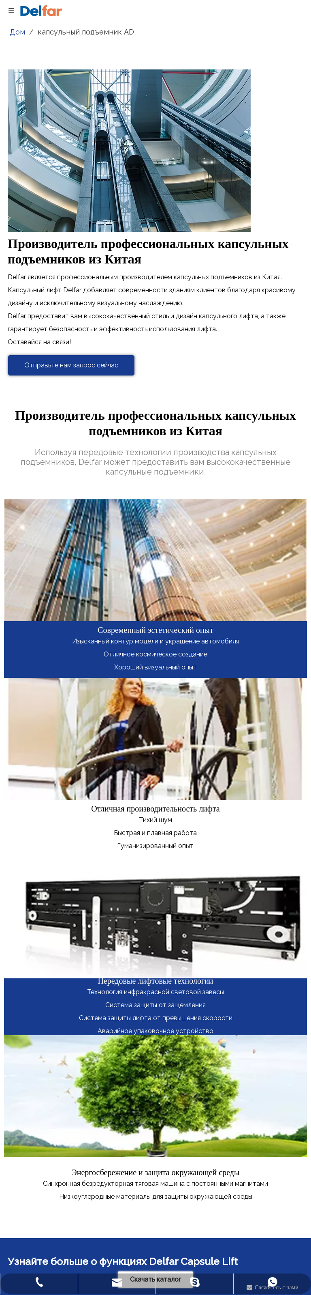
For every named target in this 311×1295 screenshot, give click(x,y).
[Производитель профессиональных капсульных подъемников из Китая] (129, 150)
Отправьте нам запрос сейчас (71, 365)
